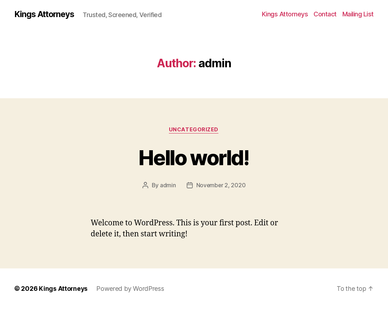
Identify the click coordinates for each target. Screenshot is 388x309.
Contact (325, 14)
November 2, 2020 (221, 185)
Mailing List (358, 14)
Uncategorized (194, 130)
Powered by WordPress (131, 289)
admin (168, 185)
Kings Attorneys (45, 14)
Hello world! (193, 157)
